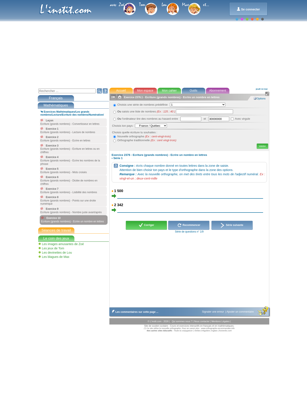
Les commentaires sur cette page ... (134, 311)
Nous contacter (202, 321)
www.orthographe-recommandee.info (218, 328)
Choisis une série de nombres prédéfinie (143, 104)
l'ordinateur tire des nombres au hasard (144, 118)
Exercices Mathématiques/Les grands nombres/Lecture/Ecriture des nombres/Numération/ (72, 113)
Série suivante (232, 225)
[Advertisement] (153, 54)
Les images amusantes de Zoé (63, 244)
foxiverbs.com (225, 330)
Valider (262, 146)
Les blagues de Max (56, 257)
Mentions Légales (220, 321)
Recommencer (188, 225)
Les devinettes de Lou (57, 252)
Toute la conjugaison (183, 330)
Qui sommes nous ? (182, 321)
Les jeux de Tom (53, 248)
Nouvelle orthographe (144, 136)
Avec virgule (242, 118)
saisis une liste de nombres (146, 111)
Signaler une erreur (213, 311)
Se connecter (248, 9)
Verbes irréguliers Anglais (205, 330)
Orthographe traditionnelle (146, 140)
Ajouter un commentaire (241, 311)
